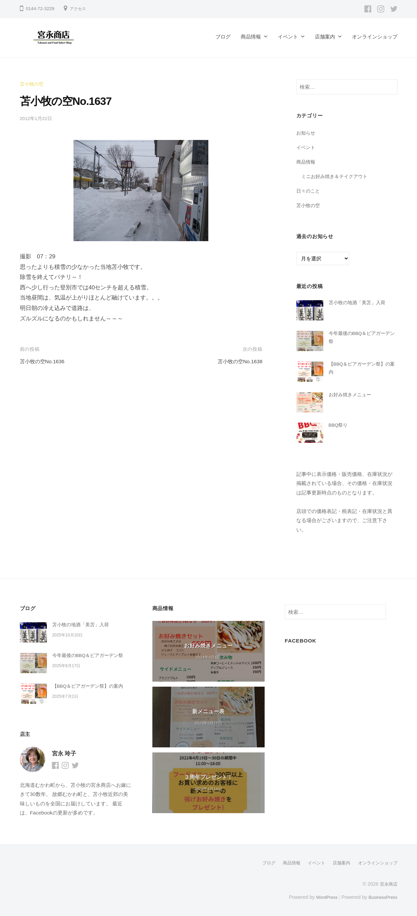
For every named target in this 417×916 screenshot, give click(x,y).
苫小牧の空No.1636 (45, 361)
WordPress (322, 896)
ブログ (223, 36)
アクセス (79, 8)
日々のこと (309, 190)
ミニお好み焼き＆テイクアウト (336, 176)
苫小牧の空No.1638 (237, 361)
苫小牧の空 (32, 84)
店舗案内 (325, 36)
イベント (288, 36)
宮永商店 (388, 883)
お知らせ (306, 133)
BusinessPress (381, 896)
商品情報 (251, 36)
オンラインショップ (374, 36)
